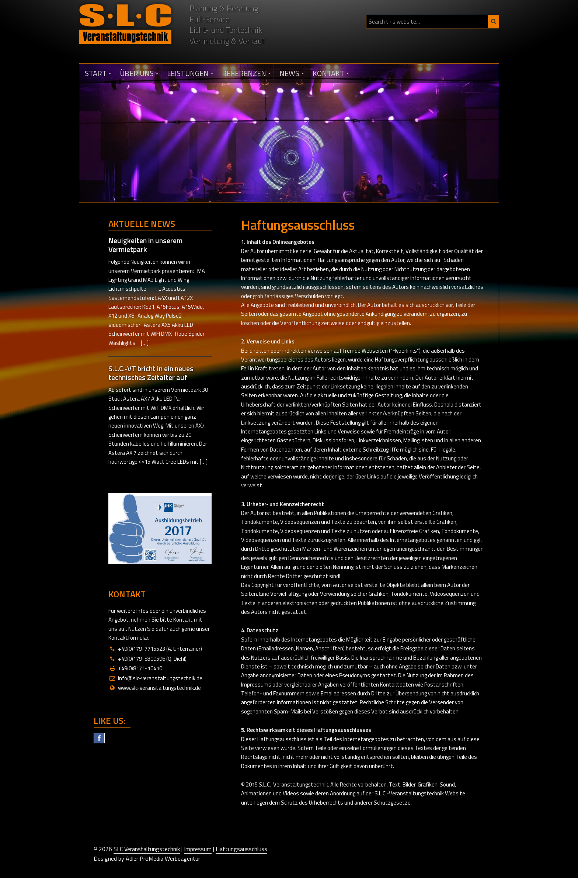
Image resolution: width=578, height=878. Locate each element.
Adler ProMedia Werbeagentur (163, 858)
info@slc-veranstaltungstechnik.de (160, 678)
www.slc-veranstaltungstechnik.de (159, 688)
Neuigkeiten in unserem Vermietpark (145, 245)
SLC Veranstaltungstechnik (147, 848)
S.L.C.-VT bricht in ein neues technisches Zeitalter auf (151, 373)
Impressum (198, 848)
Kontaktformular (128, 637)
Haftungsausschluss (241, 848)
